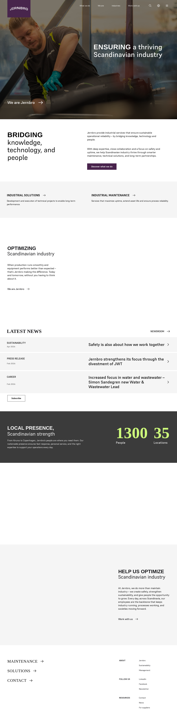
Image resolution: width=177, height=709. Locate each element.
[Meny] (167, 5)
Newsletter (144, 689)
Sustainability (144, 665)
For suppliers (144, 707)
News (141, 702)
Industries (116, 5)
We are (101, 5)
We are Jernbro (25, 102)
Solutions (22, 671)
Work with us (134, 5)
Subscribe (16, 398)
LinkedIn (142, 679)
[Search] (150, 5)
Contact (20, 680)
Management (144, 670)
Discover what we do (101, 166)
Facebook (143, 684)
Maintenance (25, 661)
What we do (85, 5)
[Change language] (158, 5)
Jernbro (142, 660)
